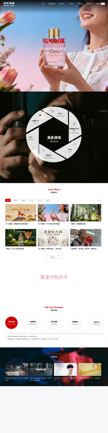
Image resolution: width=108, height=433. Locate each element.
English (98, 3)
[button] (3, 45)
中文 (103, 3)
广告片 (39, 201)
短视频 (23, 201)
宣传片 (15, 201)
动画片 (47, 201)
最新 (8, 201)
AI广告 (31, 201)
